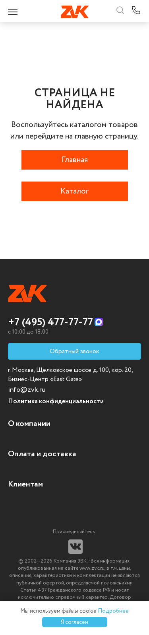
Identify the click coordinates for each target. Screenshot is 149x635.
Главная (75, 160)
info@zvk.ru (27, 390)
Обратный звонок (74, 351)
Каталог (74, 191)
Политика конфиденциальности (56, 401)
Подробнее (113, 611)
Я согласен (74, 622)
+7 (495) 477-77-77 (50, 322)
